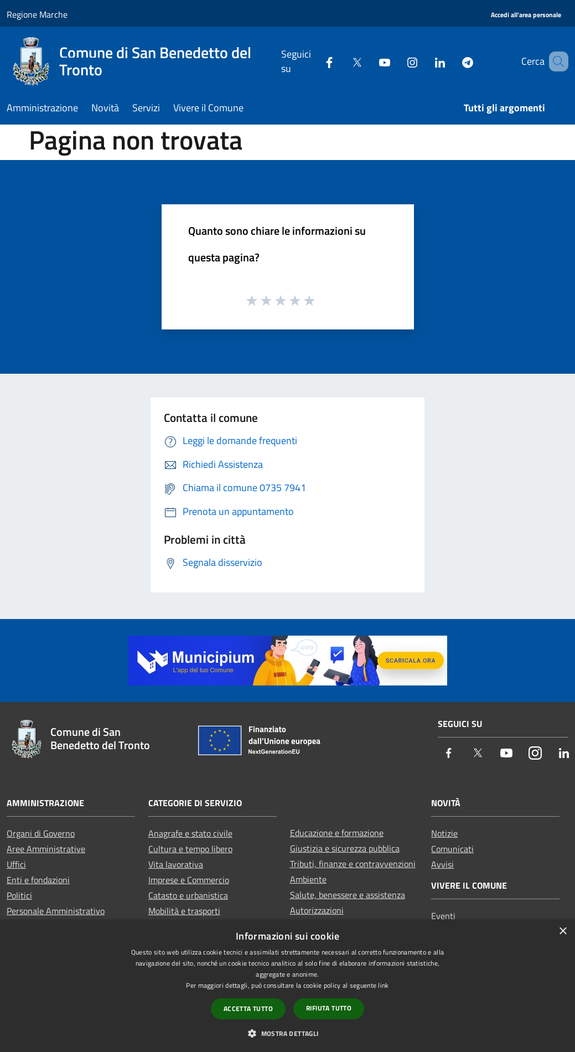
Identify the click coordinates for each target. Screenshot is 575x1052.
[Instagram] (396, 61)
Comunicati (452, 848)
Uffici (16, 864)
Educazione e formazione (337, 832)
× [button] (562, 931)
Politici (19, 895)
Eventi (443, 915)
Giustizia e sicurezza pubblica (345, 848)
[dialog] (287, 986)
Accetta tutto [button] (248, 1008)
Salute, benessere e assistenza (347, 894)
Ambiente (308, 879)
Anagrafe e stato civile (190, 833)
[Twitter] (341, 61)
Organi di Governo (41, 833)
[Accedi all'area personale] (526, 15)
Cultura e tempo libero (190, 848)
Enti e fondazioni (38, 879)
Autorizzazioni (317, 910)
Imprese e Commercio (188, 879)
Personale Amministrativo (56, 910)
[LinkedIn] (424, 61)
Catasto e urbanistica (188, 895)
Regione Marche (37, 14)
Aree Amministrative (46, 848)
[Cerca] (555, 61)
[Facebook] (313, 61)
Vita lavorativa (175, 864)
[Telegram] (452, 61)
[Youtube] (369, 61)
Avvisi (442, 864)
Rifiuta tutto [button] (328, 1008)
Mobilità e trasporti (184, 910)
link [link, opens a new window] (383, 985)
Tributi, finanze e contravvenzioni (353, 863)
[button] (287, 1033)
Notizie (444, 833)
